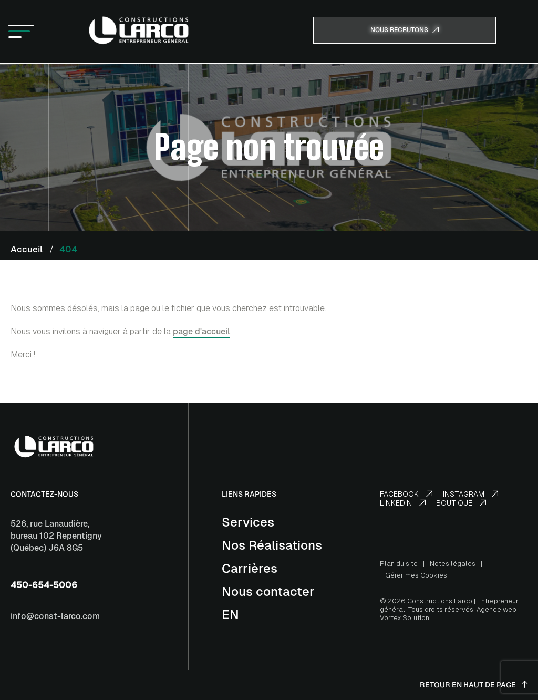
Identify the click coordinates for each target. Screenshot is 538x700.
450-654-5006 (44, 585)
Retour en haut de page (473, 685)
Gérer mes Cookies (416, 575)
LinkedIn (403, 503)
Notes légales (452, 564)
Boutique (461, 503)
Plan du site (399, 564)
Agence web (496, 609)
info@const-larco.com (55, 616)
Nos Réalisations (272, 545)
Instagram (470, 494)
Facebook (406, 494)
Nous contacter (268, 591)
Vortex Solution (404, 618)
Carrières (249, 568)
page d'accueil (201, 331)
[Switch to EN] (230, 614)
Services (248, 522)
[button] (21, 32)
